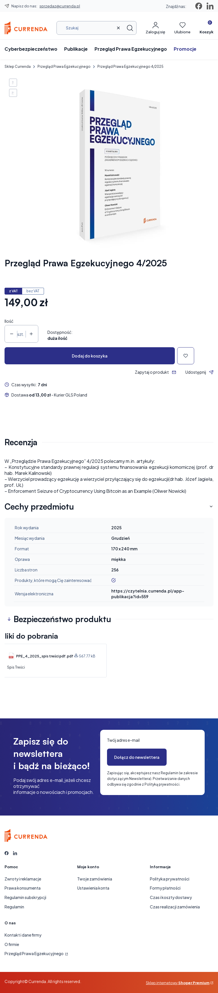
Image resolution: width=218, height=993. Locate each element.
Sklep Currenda (18, 66)
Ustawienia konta (93, 887)
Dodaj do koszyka (90, 355)
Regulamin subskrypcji (25, 897)
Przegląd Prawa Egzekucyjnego (64, 66)
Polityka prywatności (169, 878)
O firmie (12, 944)
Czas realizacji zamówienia (175, 906)
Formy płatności (165, 887)
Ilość (9, 321)
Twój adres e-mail (123, 740)
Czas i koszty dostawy (171, 897)
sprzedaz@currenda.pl (59, 6)
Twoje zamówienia (94, 878)
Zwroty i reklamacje (23, 878)
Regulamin (14, 906)
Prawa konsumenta (23, 887)
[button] (130, 28)
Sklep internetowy (177, 982)
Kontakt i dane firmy (23, 934)
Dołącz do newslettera (137, 757)
